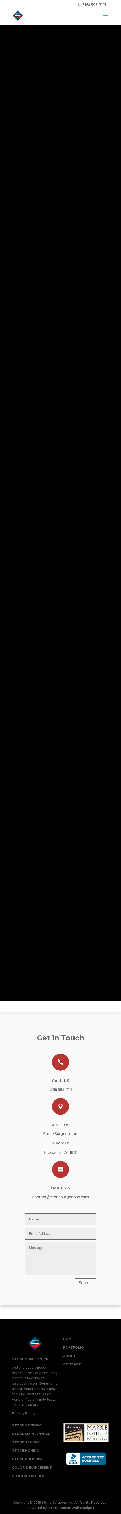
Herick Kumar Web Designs (71, 1508)
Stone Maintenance (31, 1434)
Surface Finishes (28, 1476)
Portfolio (73, 1347)
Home (68, 1339)
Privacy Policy (23, 1413)
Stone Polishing (28, 1459)
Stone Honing (25, 1450)
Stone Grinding (27, 1425)
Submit (85, 1283)
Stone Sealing (26, 1442)
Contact (72, 1364)
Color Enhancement (32, 1467)
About (69, 1356)
